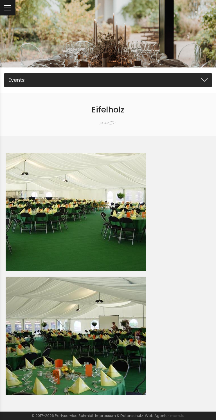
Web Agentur (157, 415)
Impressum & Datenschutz (119, 415)
